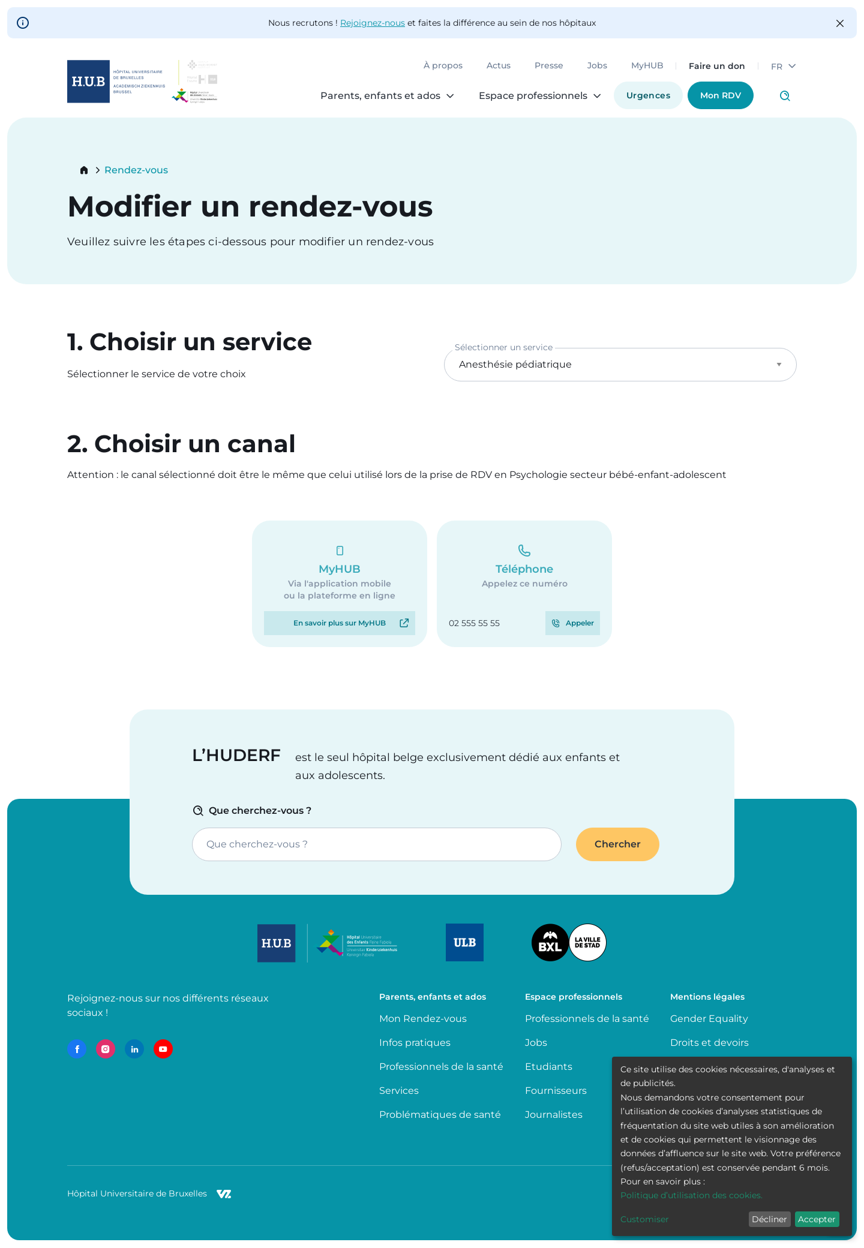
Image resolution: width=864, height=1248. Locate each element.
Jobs (597, 66)
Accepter (817, 1219)
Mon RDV (720, 95)
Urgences (648, 95)
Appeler (580, 622)
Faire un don (717, 66)
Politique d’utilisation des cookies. (691, 1195)
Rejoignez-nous (372, 22)
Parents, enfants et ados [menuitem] (380, 96)
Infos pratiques (415, 1042)
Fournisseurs (556, 1090)
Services (399, 1090)
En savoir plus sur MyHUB (339, 622)
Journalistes (554, 1114)
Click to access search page (785, 96)
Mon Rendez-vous (423, 1018)
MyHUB (647, 66)
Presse (549, 66)
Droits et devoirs (709, 1042)
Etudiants (548, 1066)
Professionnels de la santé (441, 1066)
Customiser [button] (644, 1219)
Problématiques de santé (440, 1114)
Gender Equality (709, 1018)
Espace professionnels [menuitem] (533, 96)
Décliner (769, 1219)
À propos (443, 66)
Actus (499, 66)
